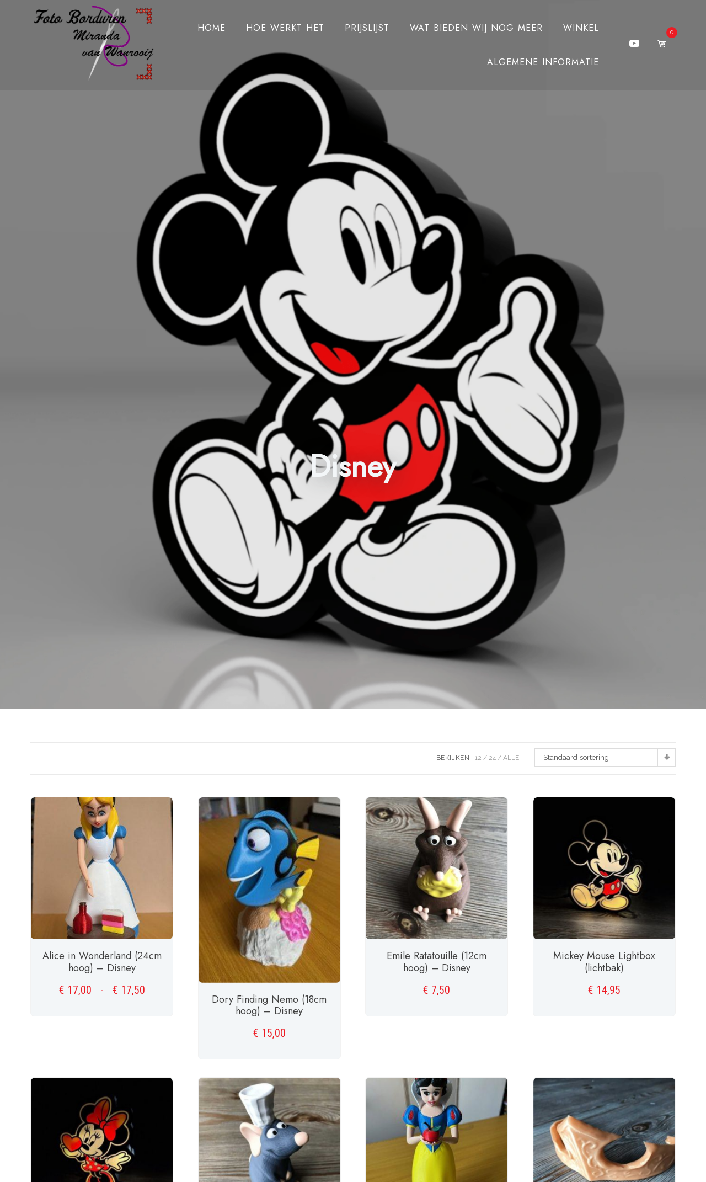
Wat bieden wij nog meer (466, 28)
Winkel (571, 28)
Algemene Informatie (533, 62)
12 (478, 758)
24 (492, 758)
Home (202, 28)
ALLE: (512, 758)
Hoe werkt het (275, 28)
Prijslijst (357, 28)
